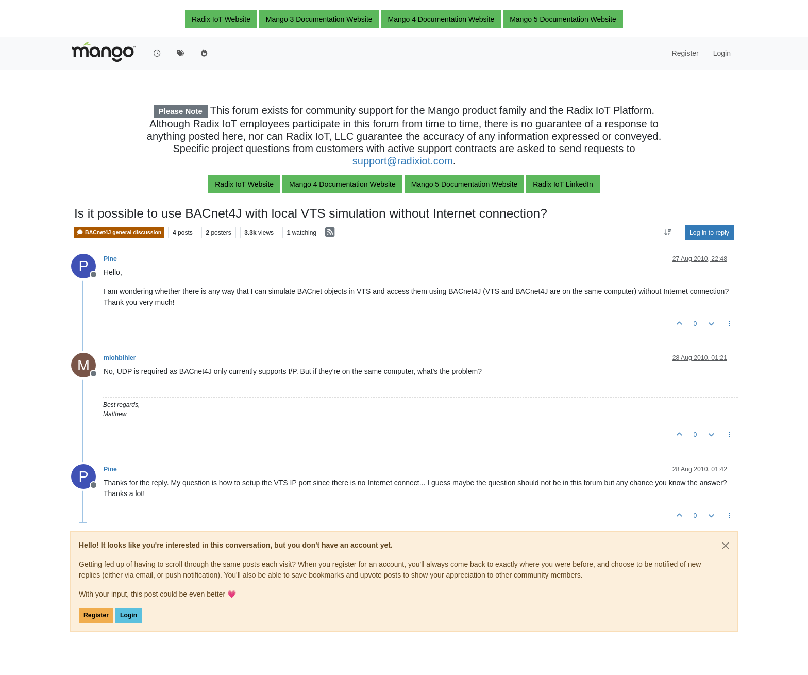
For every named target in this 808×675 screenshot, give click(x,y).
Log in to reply (709, 232)
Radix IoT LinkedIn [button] (563, 184)
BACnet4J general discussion (119, 232)
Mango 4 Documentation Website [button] (441, 19)
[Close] (725, 545)
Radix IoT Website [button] (221, 19)
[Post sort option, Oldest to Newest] (668, 232)
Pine (110, 258)
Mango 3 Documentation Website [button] (319, 19)
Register (96, 615)
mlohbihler (120, 357)
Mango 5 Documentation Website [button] (563, 19)
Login (128, 615)
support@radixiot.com (402, 161)
